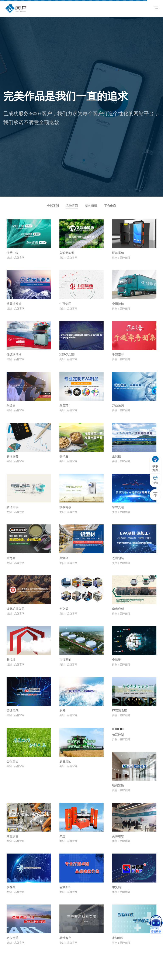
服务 (95, 926)
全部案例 (53, 205)
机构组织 (91, 205)
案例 (95, 935)
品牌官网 (72, 205)
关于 (95, 943)
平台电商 (110, 205)
